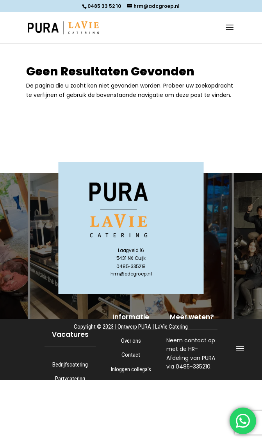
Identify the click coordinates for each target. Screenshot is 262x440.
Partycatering (70, 378)
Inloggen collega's (131, 369)
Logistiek (70, 393)
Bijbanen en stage (70, 435)
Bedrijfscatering (70, 364)
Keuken (70, 407)
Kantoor (70, 421)
